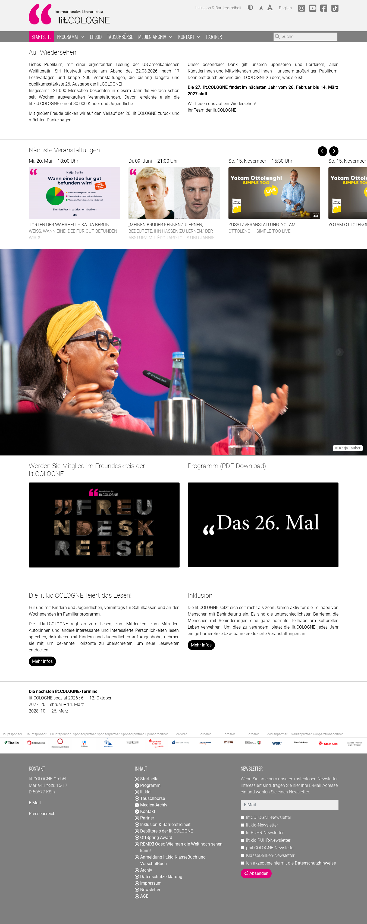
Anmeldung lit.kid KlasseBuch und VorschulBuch (170, 860)
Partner (214, 36)
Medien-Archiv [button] (155, 36)
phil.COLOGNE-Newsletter (270, 847)
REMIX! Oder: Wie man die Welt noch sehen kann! (178, 847)
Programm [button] (70, 36)
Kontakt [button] (189, 36)
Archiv (143, 870)
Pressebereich (42, 813)
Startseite (41, 36)
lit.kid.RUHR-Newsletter (268, 840)
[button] (250, 8)
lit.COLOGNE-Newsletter (268, 817)
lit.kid (96, 36)
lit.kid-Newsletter (262, 825)
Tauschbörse (120, 36)
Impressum (148, 883)
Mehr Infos (42, 661)
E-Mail (35, 802)
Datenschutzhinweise (315, 863)
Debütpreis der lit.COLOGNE (164, 831)
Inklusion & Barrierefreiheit (162, 824)
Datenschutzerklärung (158, 876)
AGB (142, 896)
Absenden (256, 873)
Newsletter (147, 889)
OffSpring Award (153, 837)
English (285, 7)
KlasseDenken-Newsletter (270, 855)
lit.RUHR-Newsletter (265, 832)
